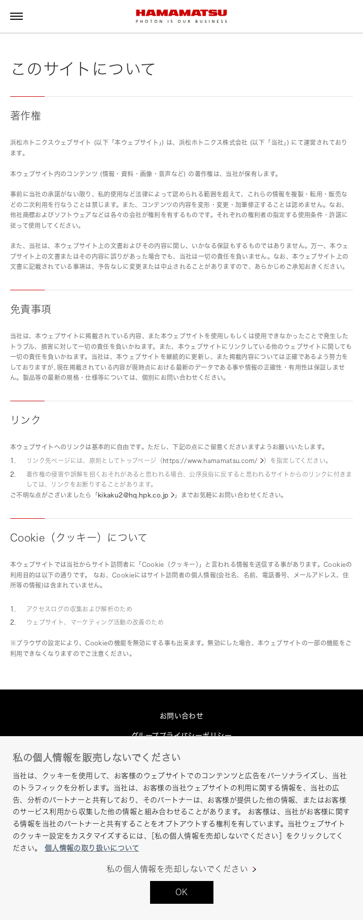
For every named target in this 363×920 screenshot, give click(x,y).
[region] (181, 828)
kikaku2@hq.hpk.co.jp (133, 495)
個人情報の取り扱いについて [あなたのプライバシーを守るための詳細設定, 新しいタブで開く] (92, 848)
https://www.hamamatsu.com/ (210, 461)
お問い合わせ (182, 715)
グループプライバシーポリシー (181, 735)
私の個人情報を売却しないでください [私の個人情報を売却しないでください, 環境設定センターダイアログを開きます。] (177, 869)
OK (181, 892)
